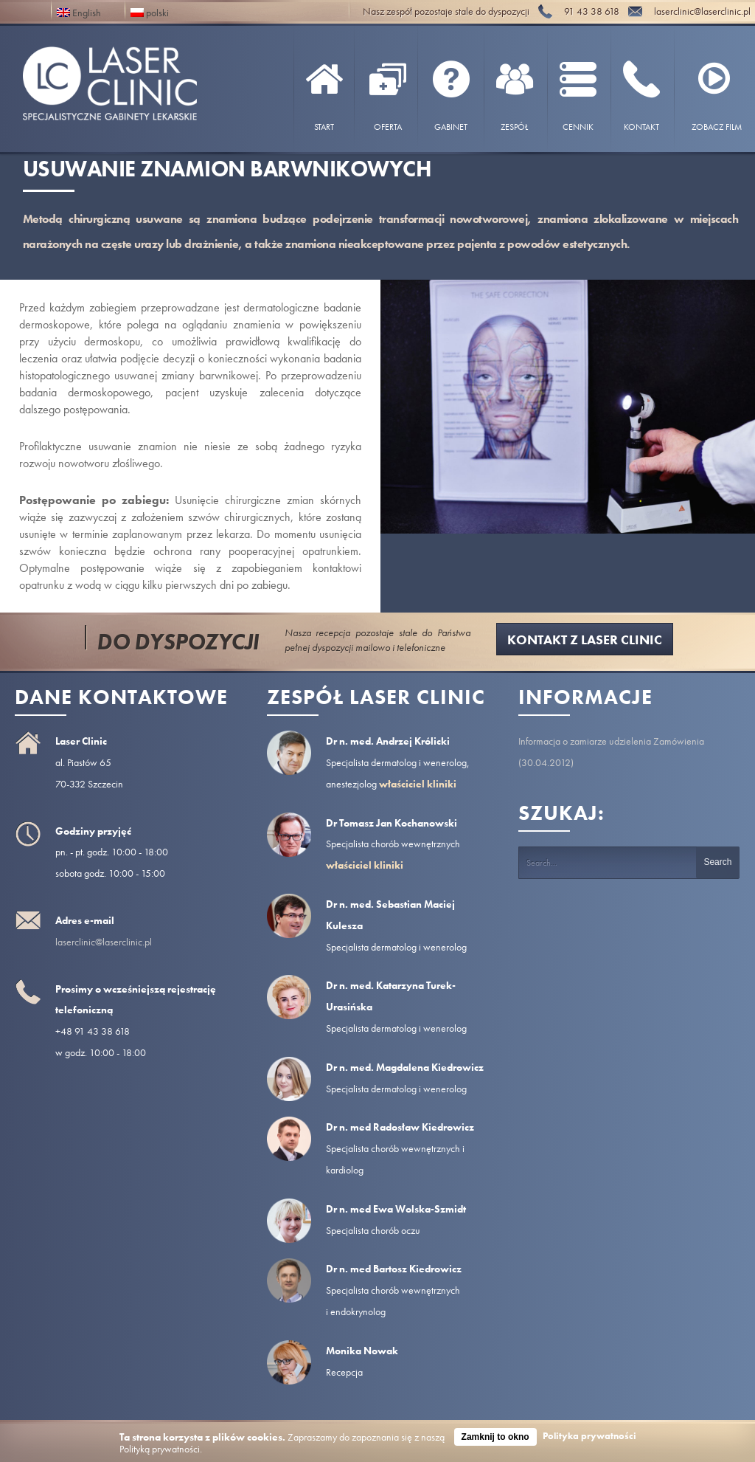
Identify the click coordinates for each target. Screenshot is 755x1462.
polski (150, 11)
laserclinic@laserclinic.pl (103, 941)
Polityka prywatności (589, 1436)
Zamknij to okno (495, 1437)
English (79, 11)
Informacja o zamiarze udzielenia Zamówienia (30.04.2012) (611, 751)
